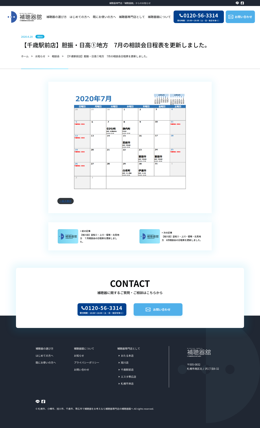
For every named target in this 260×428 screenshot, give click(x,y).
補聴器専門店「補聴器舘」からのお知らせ (130, 3)
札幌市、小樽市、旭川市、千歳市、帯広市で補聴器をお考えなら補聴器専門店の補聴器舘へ (85, 408)
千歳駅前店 (127, 369)
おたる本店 (127, 355)
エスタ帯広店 (128, 376)
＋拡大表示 (65, 201)
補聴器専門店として (132, 17)
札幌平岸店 (127, 383)
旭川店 (125, 362)
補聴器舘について (159, 17)
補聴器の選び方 (56, 17)
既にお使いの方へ (104, 17)
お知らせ (79, 355)
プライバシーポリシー (86, 362)
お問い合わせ (158, 309)
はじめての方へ (80, 17)
